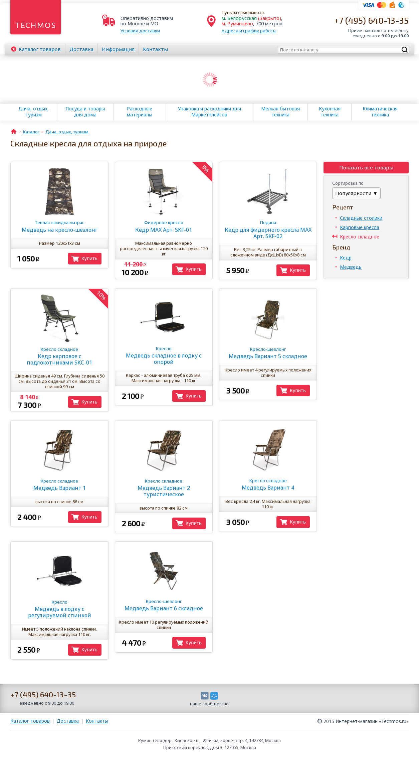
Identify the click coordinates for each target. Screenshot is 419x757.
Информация (118, 49)
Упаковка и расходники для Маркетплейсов (209, 111)
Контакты (155, 49)
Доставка (81, 49)
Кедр (346, 257)
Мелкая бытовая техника (280, 111)
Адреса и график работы (249, 30)
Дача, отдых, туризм (33, 111)
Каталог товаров (30, 721)
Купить (89, 258)
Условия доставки (140, 30)
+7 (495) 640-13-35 (371, 20)
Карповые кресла (359, 227)
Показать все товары (366, 167)
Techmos (35, 25)
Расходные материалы (139, 111)
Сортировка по (348, 183)
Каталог (40, 49)
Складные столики (361, 218)
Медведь (351, 267)
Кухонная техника (330, 111)
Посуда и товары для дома (85, 111)
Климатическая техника (380, 111)
